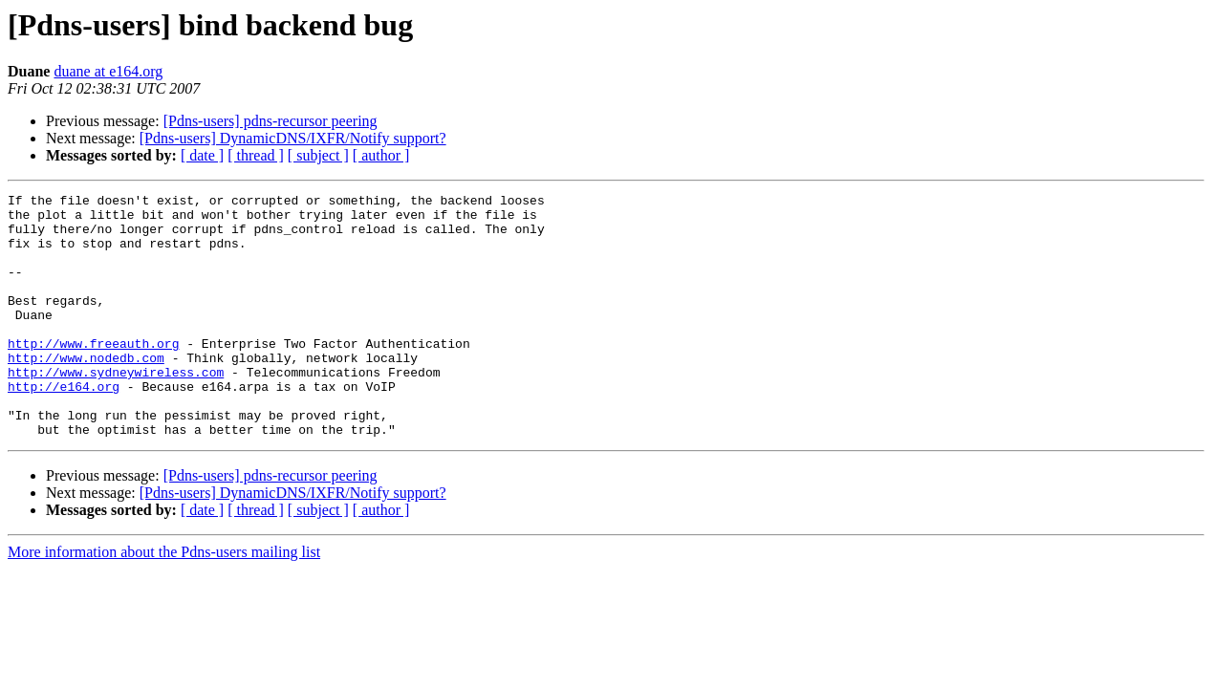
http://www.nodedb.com (86, 391)
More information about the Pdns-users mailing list (164, 600)
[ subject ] (318, 155)
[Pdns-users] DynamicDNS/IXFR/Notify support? (293, 138)
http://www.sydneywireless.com (116, 409)
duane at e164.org (108, 71)
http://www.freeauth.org (93, 374)
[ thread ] (255, 155)
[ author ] (381, 155)
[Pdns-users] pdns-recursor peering (270, 121)
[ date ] (202, 155)
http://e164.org (63, 426)
